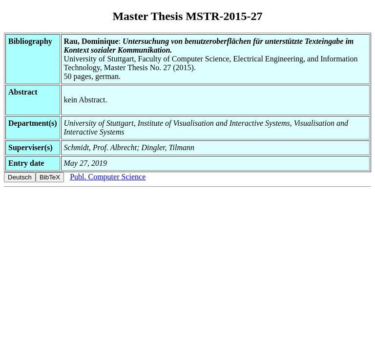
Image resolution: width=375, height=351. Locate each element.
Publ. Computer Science (108, 177)
